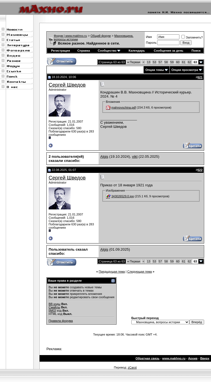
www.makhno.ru (173, 358)
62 (189, 62)
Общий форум (101, 35)
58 (166, 62)
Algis (104, 156)
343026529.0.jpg (122, 196)
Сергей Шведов (67, 85)
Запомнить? (192, 37)
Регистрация (60, 50)
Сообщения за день (168, 50)
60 (177, 62)
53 (154, 62)
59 (172, 62)
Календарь (137, 50)
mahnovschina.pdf (123, 107)
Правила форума (61, 320)
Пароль (151, 42)
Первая (133, 62)
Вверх (204, 358)
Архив (193, 358)
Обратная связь (147, 358)
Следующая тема (139, 271)
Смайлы (54, 307)
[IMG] (52, 310)
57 (160, 62)
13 (148, 62)
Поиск (196, 50)
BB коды (54, 304)
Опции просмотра (184, 69)
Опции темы (154, 69)
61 (183, 62)
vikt (135, 156)
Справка (83, 50)
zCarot (132, 367)
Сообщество (109, 50)
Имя (149, 36)
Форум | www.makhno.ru (70, 35)
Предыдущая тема (112, 271)
